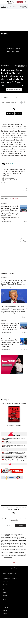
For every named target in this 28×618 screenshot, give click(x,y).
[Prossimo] (25, 189)
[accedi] (25, 2)
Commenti (4, 97)
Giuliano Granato (10, 178)
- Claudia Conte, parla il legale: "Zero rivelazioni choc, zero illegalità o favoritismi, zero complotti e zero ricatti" (14, 453)
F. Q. (2, 85)
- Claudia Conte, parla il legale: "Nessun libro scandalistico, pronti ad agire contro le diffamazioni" (12, 449)
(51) (25, 85)
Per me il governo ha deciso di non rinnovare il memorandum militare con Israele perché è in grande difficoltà (15, 172)
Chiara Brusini (5, 349)
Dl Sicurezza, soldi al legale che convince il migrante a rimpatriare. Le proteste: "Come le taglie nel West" (10, 326)
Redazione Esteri (6, 317)
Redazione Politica (6, 221)
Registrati (20, 525)
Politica (4, 34)
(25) (25, 349)
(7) (5, 182)
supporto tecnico (8, 557)
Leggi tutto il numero (14, 425)
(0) (25, 317)
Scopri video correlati (14, 89)
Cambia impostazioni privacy (10, 578)
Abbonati (19, 2)
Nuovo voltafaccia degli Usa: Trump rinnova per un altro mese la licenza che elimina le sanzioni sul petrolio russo (10, 342)
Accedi (8, 525)
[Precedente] (20, 189)
